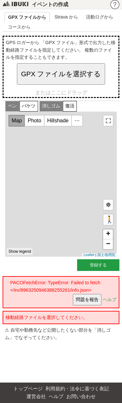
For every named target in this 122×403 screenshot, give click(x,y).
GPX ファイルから (27, 17)
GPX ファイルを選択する (61, 74)
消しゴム (51, 106)
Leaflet (89, 255)
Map (17, 120)
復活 (70, 106)
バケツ (28, 106)
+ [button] (108, 234)
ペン (12, 106)
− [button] (108, 244)
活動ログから (99, 16)
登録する (98, 265)
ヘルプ (109, 299)
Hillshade (58, 120)
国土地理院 (106, 255)
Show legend (19, 251)
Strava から (66, 16)
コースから (19, 27)
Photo (34, 120)
